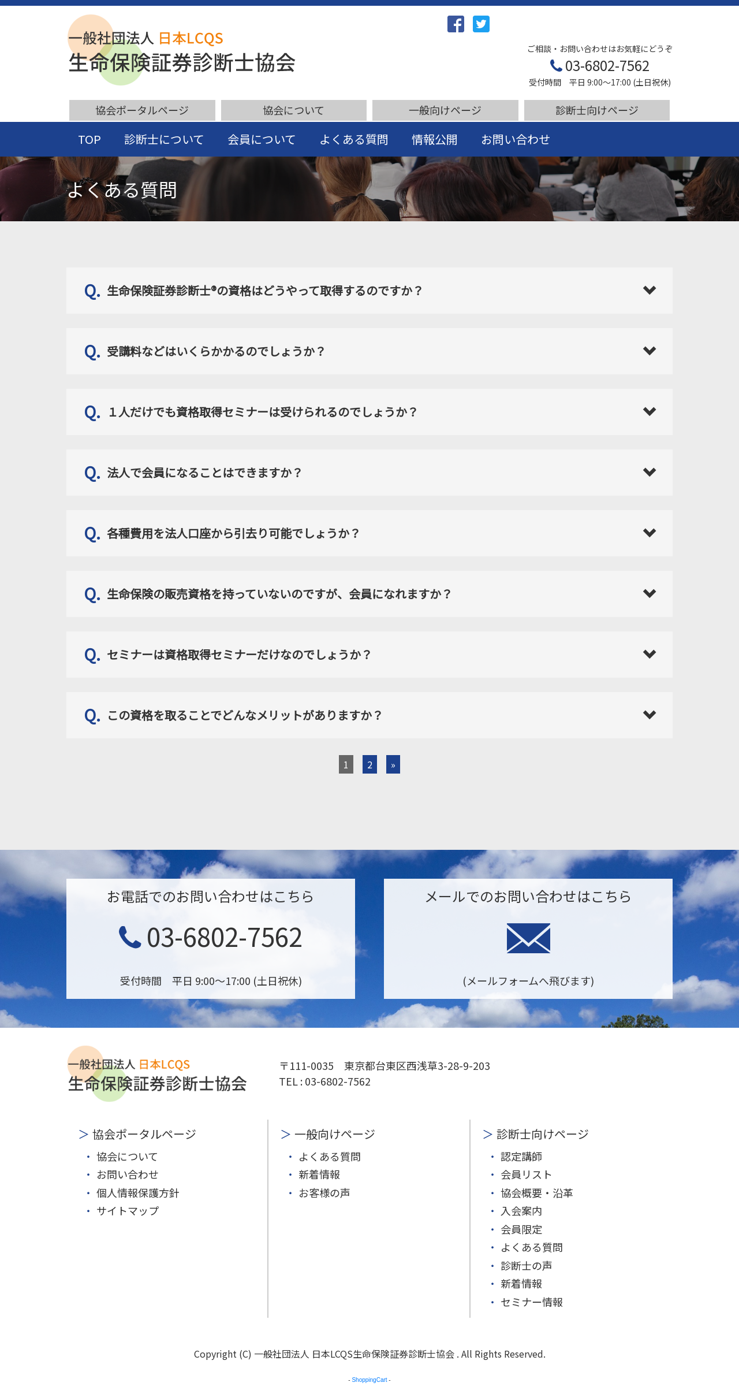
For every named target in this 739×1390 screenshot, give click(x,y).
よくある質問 (354, 139)
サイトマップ (127, 1210)
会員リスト (527, 1173)
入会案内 (521, 1210)
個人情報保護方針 (138, 1192)
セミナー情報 (532, 1301)
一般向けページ (445, 109)
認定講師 (521, 1156)
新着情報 (319, 1173)
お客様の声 (324, 1192)
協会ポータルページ (142, 109)
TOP (89, 139)
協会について (293, 109)
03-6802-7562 (600, 65)
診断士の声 (527, 1265)
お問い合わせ (515, 139)
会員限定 (521, 1228)
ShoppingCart (369, 1380)
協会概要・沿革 (537, 1192)
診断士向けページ (597, 109)
